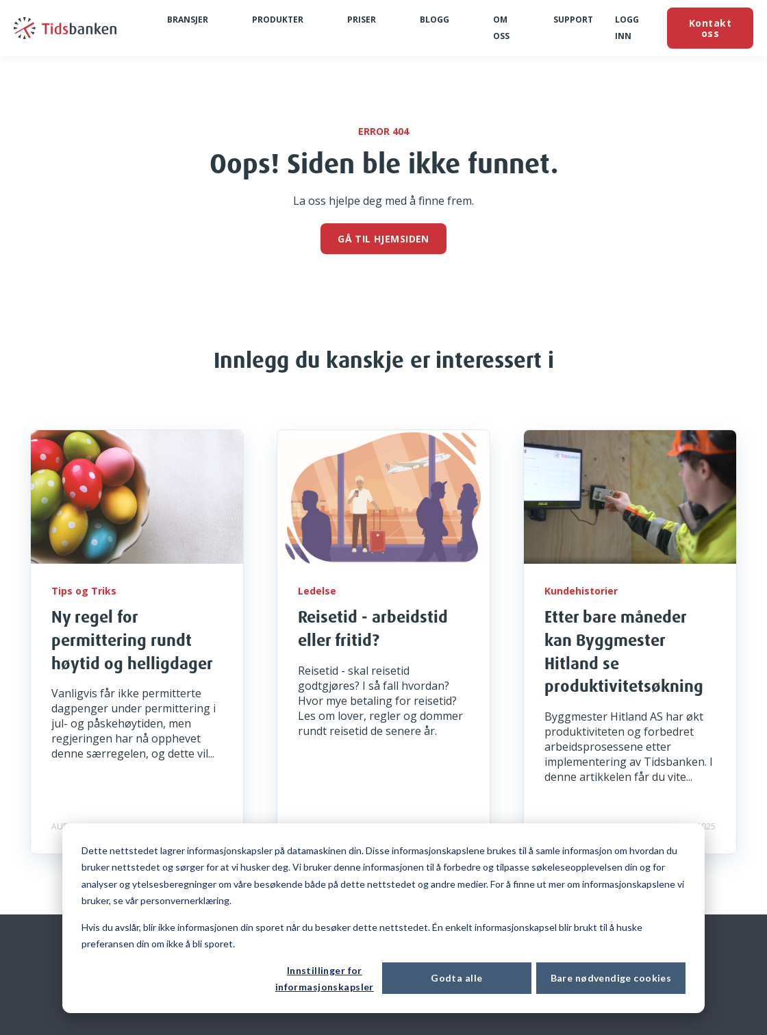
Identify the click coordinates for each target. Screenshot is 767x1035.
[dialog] (383, 918)
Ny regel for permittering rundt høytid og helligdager (132, 639)
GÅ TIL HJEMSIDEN (383, 238)
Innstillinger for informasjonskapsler (324, 978)
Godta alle (456, 978)
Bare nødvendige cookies (611, 978)
